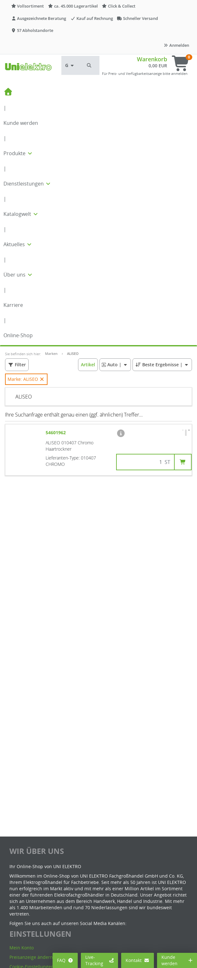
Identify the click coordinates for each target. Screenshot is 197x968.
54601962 (56, 432)
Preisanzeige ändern (31, 957)
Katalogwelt (21, 213)
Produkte (18, 153)
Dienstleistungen (27, 183)
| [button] (115, 365)
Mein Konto (21, 948)
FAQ (65, 960)
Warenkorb (152, 59)
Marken (51, 353)
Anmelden (176, 45)
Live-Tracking (99, 960)
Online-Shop (18, 335)
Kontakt (138, 960)
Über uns (18, 274)
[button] (89, 65)
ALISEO (73, 353)
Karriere (13, 304)
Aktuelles (17, 244)
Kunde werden (20, 122)
